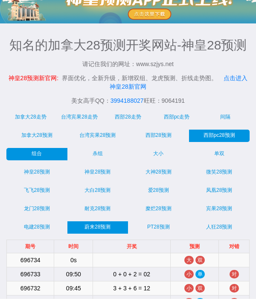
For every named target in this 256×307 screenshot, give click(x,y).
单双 (219, 153)
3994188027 (127, 100)
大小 (158, 153)
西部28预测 (158, 135)
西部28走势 (128, 117)
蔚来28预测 (97, 227)
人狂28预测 (219, 227)
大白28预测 (97, 190)
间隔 (225, 117)
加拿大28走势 (30, 117)
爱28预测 (158, 190)
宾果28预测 (219, 208)
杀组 (98, 153)
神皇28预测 (37, 172)
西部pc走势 (177, 117)
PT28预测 (158, 227)
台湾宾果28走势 (79, 117)
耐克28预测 (97, 208)
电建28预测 (37, 227)
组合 (37, 153)
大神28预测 (158, 172)
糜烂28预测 (158, 208)
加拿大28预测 (36, 135)
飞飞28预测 (37, 190)
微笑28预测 (219, 172)
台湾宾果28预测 (97, 135)
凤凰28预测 (219, 190)
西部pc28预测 (219, 135)
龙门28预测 (37, 208)
